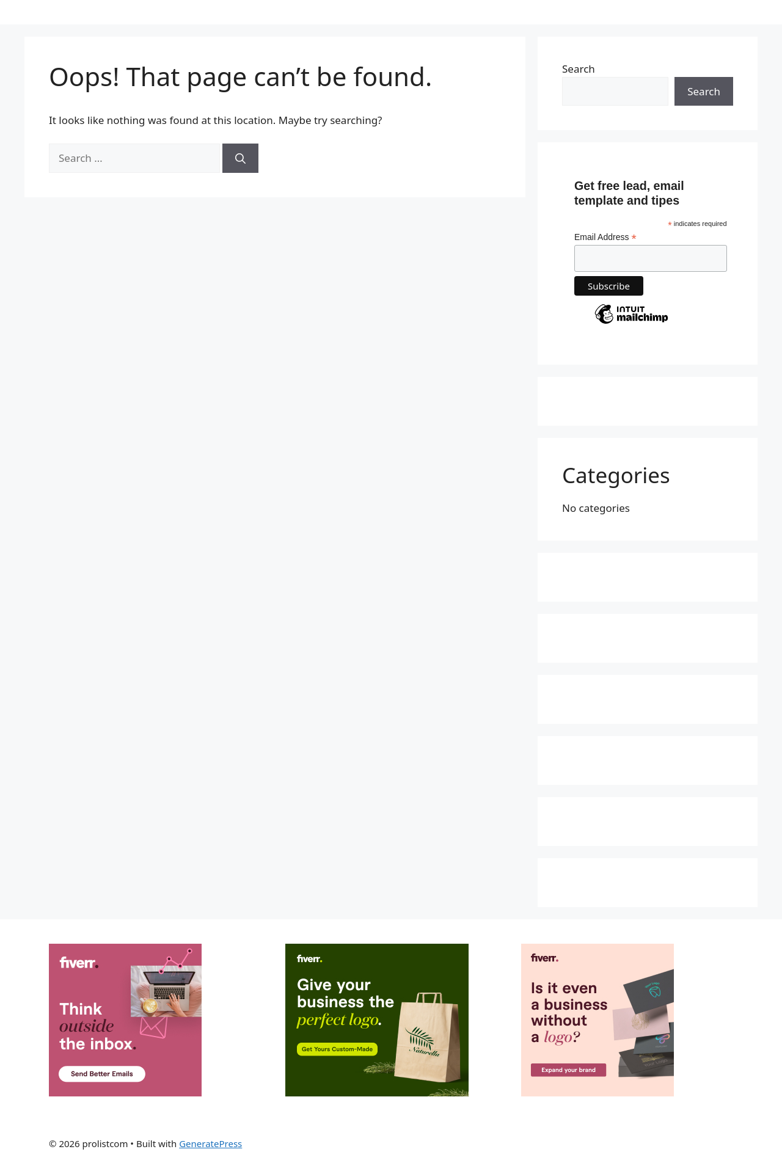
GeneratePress (210, 1143)
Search (578, 69)
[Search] (240, 158)
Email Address (605, 237)
